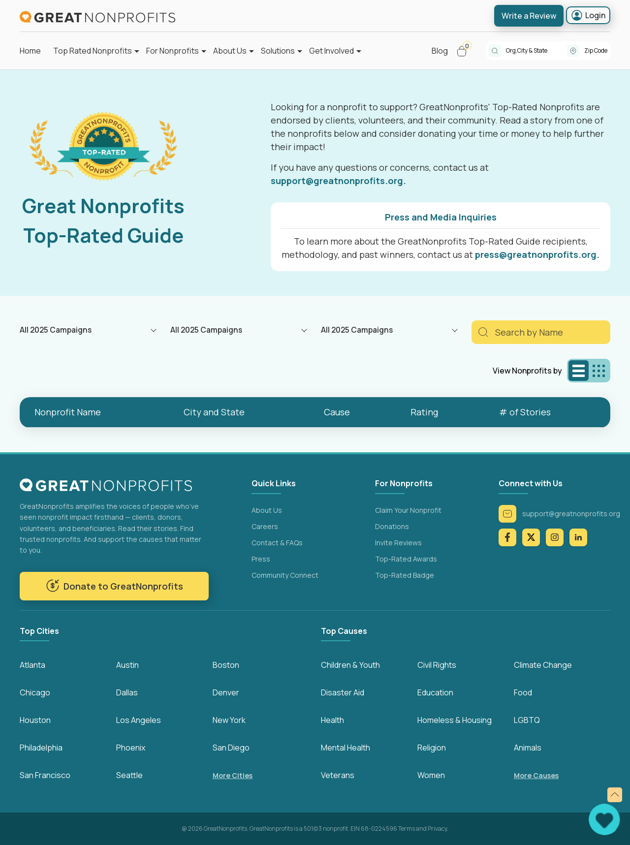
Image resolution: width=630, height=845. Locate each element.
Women (431, 775)
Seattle (129, 775)
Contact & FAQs (277, 542)
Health (332, 720)
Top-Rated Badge (404, 575)
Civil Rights (436, 664)
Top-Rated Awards (406, 558)
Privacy (437, 828)
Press (261, 558)
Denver (226, 692)
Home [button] (30, 50)
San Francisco (45, 775)
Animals (527, 747)
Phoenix (130, 747)
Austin (127, 664)
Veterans (337, 775)
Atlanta (32, 664)
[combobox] (536, 50)
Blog (440, 50)
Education (435, 692)
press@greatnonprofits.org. (537, 254)
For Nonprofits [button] (172, 50)
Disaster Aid (342, 692)
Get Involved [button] (331, 50)
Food (523, 692)
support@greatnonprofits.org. (338, 181)
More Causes (536, 775)
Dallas (127, 692)
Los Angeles (138, 720)
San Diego (231, 747)
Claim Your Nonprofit (408, 510)
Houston (35, 720)
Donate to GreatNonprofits (114, 586)
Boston (226, 664)
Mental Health (345, 747)
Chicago (35, 692)
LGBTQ (527, 720)
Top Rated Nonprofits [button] (92, 50)
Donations (392, 526)
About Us (267, 510)
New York (229, 720)
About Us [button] (230, 50)
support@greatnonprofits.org (559, 514)
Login (588, 15)
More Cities (232, 775)
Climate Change (543, 664)
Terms (406, 828)
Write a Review (529, 15)
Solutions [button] (278, 50)
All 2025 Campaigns (56, 329)
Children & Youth (350, 664)
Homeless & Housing (454, 720)
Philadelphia (41, 747)
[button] (465, 50)
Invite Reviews (398, 542)
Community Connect (285, 575)
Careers (265, 526)
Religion (431, 747)
